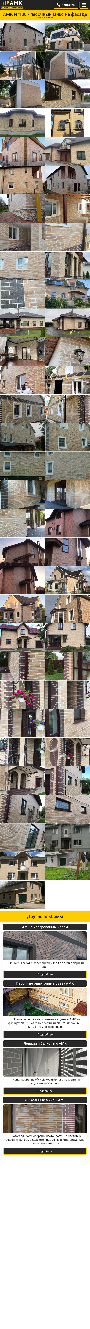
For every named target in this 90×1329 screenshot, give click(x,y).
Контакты (66, 5)
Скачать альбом (45, 17)
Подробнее (45, 974)
